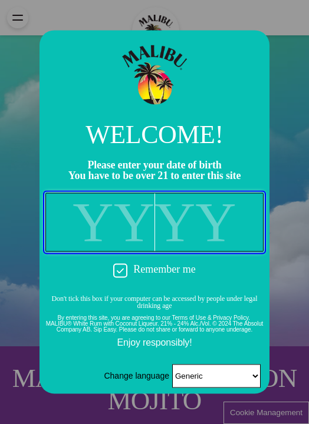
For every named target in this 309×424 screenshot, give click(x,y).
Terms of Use (189, 318)
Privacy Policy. (231, 318)
